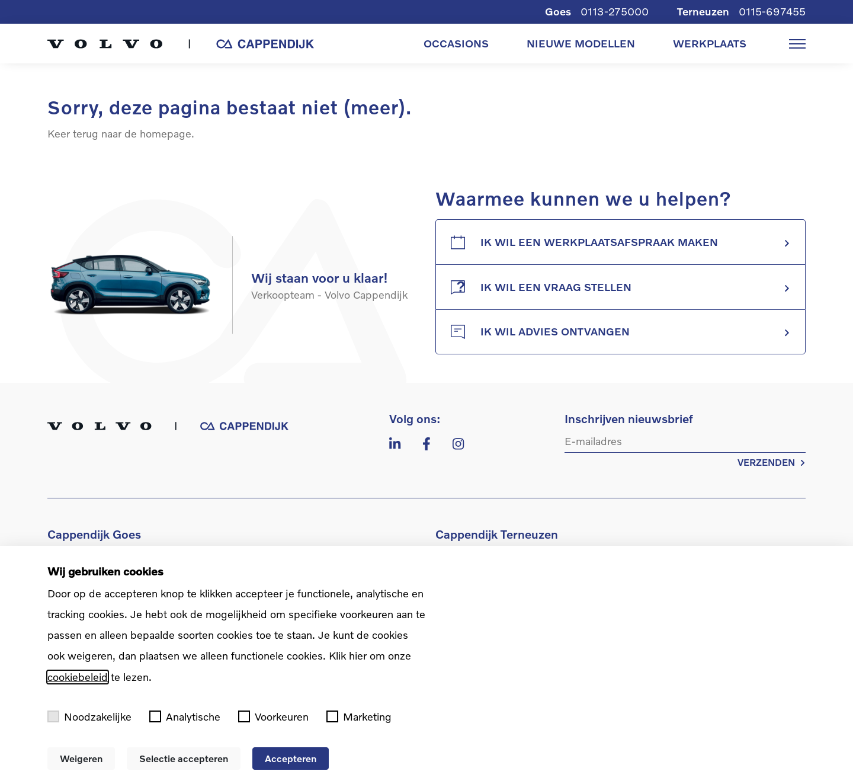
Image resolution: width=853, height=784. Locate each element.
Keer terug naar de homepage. (120, 133)
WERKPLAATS (709, 43)
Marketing (359, 717)
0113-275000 (615, 11)
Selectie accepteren (183, 758)
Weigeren (81, 758)
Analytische (184, 717)
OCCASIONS (456, 43)
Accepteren (290, 758)
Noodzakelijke (89, 717)
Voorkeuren (273, 717)
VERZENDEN (771, 462)
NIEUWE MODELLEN (581, 43)
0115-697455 (772, 11)
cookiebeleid (77, 677)
